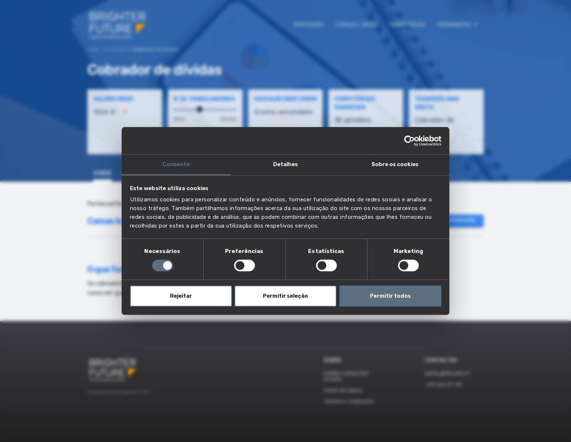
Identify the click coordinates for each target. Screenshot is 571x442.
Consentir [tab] (176, 164)
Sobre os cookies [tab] (394, 164)
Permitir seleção (285, 296)
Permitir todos (390, 296)
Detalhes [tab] (285, 164)
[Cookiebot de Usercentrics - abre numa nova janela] (409, 140)
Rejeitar (181, 296)
